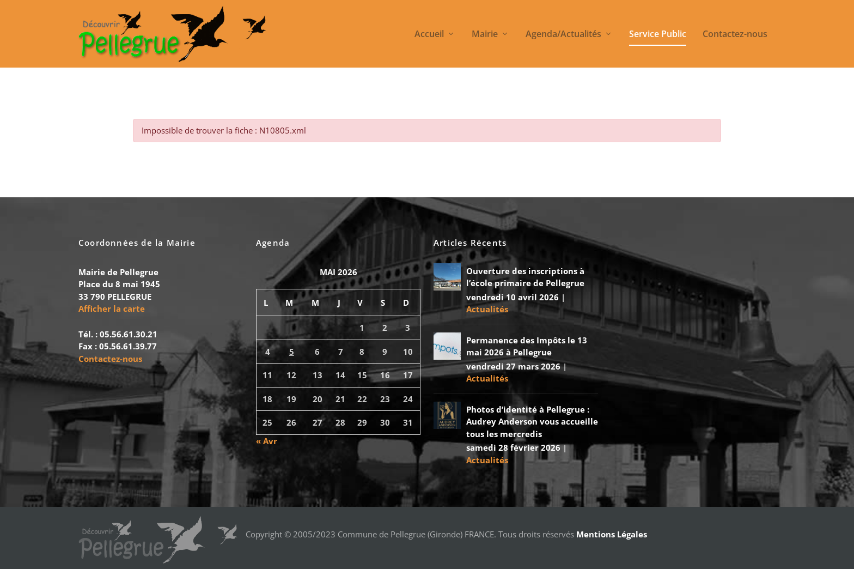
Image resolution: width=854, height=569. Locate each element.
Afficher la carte (111, 308)
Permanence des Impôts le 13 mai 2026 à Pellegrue (526, 346)
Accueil (429, 34)
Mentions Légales (611, 534)
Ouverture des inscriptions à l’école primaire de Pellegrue (525, 277)
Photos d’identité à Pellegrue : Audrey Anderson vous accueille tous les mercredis (532, 421)
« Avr (266, 440)
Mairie (485, 34)
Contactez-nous (735, 34)
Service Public (657, 34)
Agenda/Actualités (563, 34)
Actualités (487, 309)
